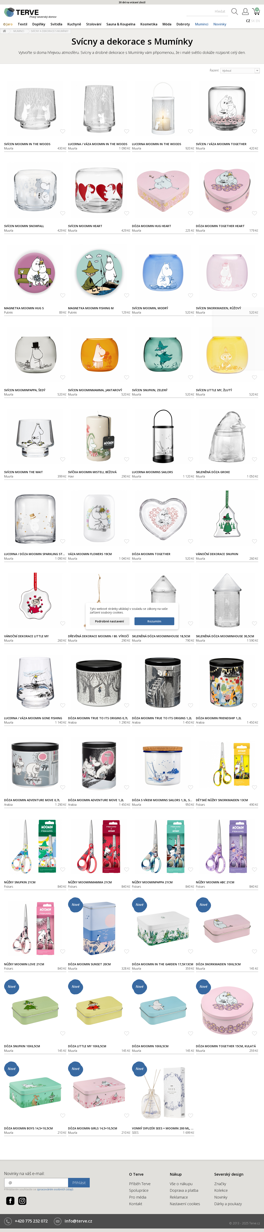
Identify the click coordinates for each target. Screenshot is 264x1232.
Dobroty (183, 24)
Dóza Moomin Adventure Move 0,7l (32, 800)
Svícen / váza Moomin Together (221, 144)
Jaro (9, 24)
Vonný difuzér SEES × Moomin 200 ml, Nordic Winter (163, 1128)
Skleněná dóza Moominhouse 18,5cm (161, 636)
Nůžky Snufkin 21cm (19, 882)
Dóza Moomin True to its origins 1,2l (162, 718)
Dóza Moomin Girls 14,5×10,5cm (92, 1128)
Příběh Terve (140, 1183)
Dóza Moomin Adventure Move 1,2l (96, 800)
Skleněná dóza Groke (213, 472)
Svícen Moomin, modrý (150, 308)
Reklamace (179, 1197)
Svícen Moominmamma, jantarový (95, 390)
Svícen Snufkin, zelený (149, 390)
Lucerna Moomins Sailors (152, 472)
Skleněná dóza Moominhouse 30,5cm (225, 636)
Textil (22, 24)
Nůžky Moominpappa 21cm (152, 882)
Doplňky (38, 24)
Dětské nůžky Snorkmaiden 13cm (222, 800)
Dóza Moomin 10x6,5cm (150, 1046)
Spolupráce (138, 1190)
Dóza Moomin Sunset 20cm (89, 964)
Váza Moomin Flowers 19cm (90, 554)
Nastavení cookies (185, 1203)
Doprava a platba (184, 1190)
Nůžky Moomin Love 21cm (24, 964)
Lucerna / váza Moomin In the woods (97, 144)
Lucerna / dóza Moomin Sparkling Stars (35, 554)
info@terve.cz (78, 1221)
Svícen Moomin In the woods (27, 144)
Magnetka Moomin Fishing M (91, 308)
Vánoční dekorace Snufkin (217, 554)
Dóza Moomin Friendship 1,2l (218, 718)
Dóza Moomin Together (151, 554)
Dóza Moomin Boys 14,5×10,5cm (28, 1128)
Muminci (201, 24)
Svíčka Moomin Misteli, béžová (92, 472)
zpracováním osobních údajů (55, 1189)
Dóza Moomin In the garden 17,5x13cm (162, 964)
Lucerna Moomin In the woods (156, 144)
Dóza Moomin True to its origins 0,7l (98, 718)
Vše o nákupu (181, 1183)
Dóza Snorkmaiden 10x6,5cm (218, 964)
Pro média (137, 1197)
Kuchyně (74, 24)
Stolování (93, 24)
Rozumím (154, 621)
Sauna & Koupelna (120, 24)
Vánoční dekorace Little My (26, 636)
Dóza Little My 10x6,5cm (87, 1046)
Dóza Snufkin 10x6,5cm (22, 1046)
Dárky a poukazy (228, 1203)
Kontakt (135, 1203)
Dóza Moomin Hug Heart (151, 226)
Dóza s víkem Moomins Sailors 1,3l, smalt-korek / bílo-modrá (163, 800)
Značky (220, 1183)
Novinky (219, 24)
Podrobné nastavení (109, 621)
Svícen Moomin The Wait (23, 472)
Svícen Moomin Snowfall (24, 226)
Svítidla (56, 24)
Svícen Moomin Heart (85, 226)
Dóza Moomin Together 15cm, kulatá (226, 1046)
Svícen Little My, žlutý (214, 390)
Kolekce (221, 1190)
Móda (167, 24)
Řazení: (214, 70)
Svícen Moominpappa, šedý (24, 390)
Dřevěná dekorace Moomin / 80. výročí (98, 636)
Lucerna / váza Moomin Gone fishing (33, 718)
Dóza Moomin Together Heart (220, 226)
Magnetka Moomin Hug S (24, 308)
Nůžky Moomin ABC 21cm (215, 882)
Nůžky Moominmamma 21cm (90, 882)
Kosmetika (148, 24)
